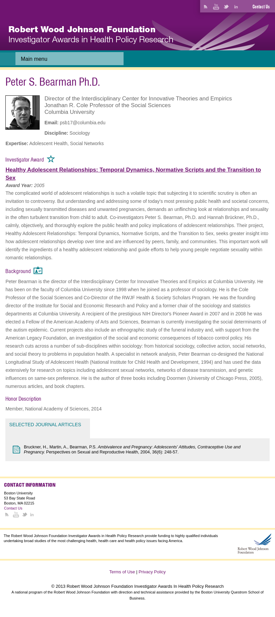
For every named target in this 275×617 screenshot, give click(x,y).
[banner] (91, 35)
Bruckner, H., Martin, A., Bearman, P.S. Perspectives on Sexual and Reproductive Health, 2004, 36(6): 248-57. (132, 449)
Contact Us (261, 6)
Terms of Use (122, 571)
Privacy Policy (152, 571)
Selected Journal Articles (45, 424)
